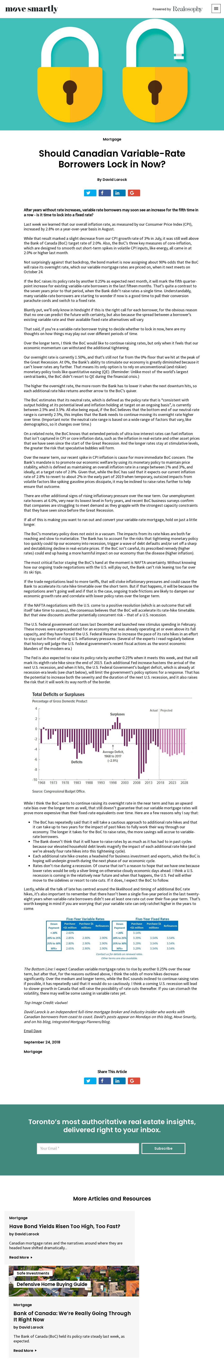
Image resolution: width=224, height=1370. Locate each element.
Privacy (113, 1345)
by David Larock (23, 1238)
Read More (19, 1266)
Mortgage (112, 139)
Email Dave (33, 1030)
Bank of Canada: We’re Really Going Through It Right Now (179, 1231)
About (57, 1345)
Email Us (77, 1345)
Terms (97, 1345)
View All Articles (112, 1297)
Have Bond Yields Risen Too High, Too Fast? (35, 1228)
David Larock (115, 179)
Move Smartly (184, 1016)
